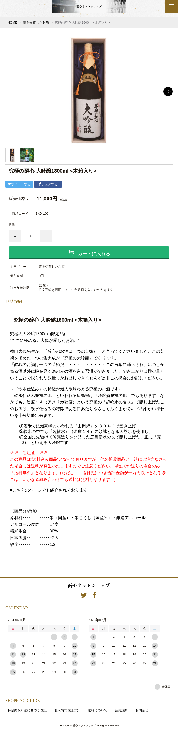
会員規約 (121, 710)
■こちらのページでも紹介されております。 (51, 490)
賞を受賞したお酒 (36, 22)
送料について (97, 710)
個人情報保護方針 (67, 710)
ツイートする (19, 184)
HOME (12, 22)
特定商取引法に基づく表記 (27, 710)
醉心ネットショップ (89, 585)
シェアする (48, 184)
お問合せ (141, 710)
